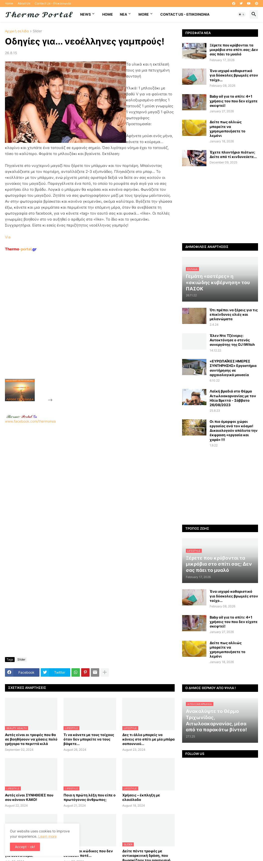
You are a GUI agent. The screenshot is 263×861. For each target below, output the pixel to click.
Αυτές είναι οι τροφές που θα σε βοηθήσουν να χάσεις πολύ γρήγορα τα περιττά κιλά (31, 739)
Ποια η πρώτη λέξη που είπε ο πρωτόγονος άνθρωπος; (90, 797)
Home (9, 3)
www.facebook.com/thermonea (90, 484)
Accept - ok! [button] (25, 847)
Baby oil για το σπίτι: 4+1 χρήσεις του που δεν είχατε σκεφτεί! (234, 100)
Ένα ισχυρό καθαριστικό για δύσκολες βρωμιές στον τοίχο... (234, 75)
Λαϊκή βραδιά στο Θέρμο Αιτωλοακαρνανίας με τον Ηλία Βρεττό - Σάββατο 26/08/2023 (233, 398)
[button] (241, 14)
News (85, 14)
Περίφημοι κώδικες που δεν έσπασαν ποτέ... (88, 853)
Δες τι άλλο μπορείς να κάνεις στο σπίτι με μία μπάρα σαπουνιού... (148, 739)
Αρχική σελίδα (17, 31)
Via (7, 237)
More (143, 14)
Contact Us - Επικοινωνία (53, 3)
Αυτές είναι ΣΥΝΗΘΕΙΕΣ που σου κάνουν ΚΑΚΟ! (29, 797)
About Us (24, 3)
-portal (20, 249)
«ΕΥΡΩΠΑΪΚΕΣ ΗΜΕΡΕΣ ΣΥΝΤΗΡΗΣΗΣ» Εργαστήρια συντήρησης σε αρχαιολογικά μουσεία (233, 368)
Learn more (47, 836)
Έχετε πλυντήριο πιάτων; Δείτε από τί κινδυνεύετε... (233, 154)
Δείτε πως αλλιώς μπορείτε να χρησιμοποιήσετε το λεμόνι (227, 129)
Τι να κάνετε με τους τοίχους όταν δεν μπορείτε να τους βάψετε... (89, 739)
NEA (123, 14)
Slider (37, 31)
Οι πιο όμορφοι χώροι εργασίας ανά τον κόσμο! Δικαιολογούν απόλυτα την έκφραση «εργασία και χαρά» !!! (234, 430)
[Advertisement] (91, 326)
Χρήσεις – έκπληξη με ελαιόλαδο (141, 797)
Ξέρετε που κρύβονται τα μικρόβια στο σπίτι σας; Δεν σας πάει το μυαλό (234, 49)
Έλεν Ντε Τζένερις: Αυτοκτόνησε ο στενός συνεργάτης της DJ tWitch (232, 340)
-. (21, 416)
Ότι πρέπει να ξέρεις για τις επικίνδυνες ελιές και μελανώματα (234, 314)
